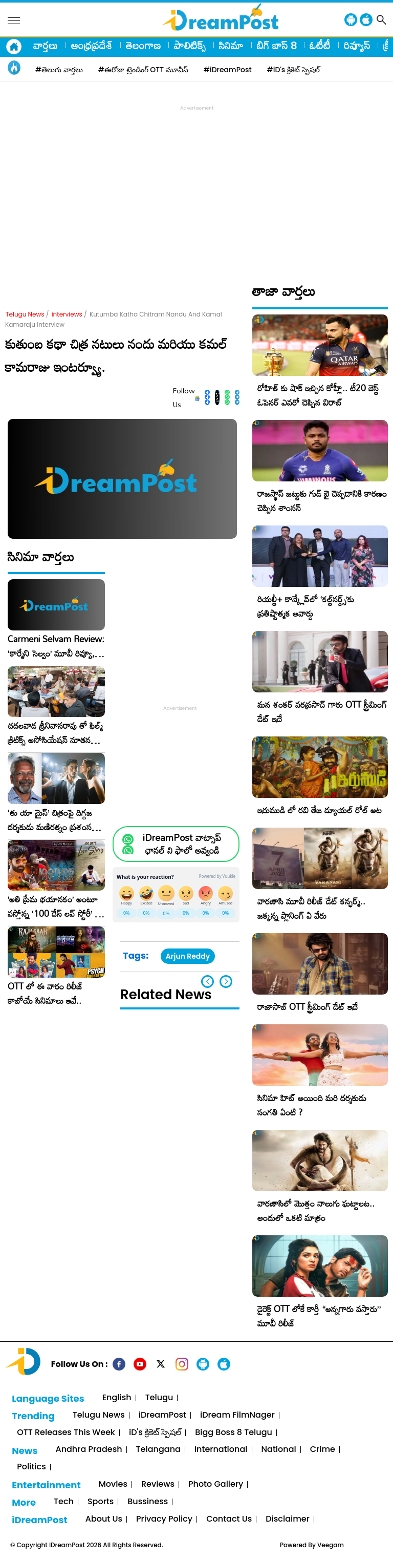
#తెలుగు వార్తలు (59, 70)
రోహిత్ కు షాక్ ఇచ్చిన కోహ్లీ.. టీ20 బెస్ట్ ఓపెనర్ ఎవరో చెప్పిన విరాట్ (318, 395)
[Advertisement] (199, 185)
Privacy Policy (164, 1519)
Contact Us (229, 1519)
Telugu (159, 1398)
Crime (322, 1449)
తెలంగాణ (143, 45)
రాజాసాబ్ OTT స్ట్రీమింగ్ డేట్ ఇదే (307, 1006)
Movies (113, 1484)
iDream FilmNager (237, 1415)
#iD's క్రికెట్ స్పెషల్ (293, 70)
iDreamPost (162, 1415)
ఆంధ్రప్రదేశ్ (92, 45)
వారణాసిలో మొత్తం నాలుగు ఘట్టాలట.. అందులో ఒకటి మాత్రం (316, 1210)
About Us (103, 1519)
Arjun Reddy (188, 956)
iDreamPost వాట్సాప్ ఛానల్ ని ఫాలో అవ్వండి (182, 844)
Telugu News (25, 314)
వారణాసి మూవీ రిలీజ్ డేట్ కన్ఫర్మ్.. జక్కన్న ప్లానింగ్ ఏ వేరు (311, 908)
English (117, 1398)
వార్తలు (45, 45)
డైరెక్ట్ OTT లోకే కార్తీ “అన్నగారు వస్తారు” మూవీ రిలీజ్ (319, 1316)
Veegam (330, 1545)
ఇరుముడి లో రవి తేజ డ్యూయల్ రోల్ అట (319, 810)
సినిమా (231, 45)
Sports (101, 1502)
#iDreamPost (228, 70)
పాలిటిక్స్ (190, 45)
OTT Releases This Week (66, 1432)
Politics (31, 1467)
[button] (226, 981)
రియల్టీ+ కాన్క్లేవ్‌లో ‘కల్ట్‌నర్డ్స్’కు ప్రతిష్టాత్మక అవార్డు (305, 606)
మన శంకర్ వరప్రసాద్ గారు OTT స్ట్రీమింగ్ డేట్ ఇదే (322, 711)
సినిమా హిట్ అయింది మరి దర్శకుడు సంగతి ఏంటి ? (311, 1105)
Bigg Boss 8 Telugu (233, 1432)
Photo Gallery (215, 1484)
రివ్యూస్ (357, 45)
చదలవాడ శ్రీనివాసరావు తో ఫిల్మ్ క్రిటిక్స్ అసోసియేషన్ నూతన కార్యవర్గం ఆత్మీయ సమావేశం (55, 733)
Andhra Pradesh (88, 1449)
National (278, 1449)
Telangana (158, 1449)
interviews (67, 314)
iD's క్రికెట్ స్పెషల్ (155, 1432)
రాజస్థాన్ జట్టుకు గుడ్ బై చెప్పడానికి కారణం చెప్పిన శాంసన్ (322, 500)
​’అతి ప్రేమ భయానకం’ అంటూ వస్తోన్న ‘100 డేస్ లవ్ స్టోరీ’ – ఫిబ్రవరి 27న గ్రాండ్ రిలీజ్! (54, 906)
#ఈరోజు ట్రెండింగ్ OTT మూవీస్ (143, 70)
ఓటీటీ (320, 45)
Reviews (157, 1484)
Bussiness (147, 1502)
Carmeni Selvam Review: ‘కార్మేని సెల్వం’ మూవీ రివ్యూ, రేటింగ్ (56, 646)
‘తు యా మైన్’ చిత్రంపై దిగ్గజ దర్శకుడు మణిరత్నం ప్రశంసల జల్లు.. (52, 820)
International (221, 1449)
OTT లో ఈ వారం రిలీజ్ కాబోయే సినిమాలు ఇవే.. (45, 993)
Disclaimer (288, 1519)
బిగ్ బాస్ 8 (276, 45)
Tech (64, 1502)
